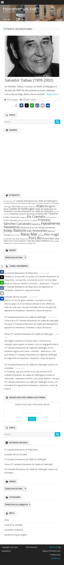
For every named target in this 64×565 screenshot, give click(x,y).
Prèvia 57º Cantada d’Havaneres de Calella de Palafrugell (28, 334)
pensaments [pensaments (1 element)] (8, 239)
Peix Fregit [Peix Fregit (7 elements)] (51, 234)
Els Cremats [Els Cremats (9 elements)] (36, 216)
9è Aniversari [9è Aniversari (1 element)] (8, 201)
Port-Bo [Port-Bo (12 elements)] (35, 237)
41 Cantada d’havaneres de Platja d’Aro (21, 273)
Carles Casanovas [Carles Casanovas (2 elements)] (11, 217)
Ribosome (53, 547)
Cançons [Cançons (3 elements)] (14, 213)
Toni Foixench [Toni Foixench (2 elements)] (19, 241)
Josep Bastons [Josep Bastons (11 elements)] (15, 230)
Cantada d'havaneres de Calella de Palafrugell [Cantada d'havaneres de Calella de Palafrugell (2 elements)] (33, 211)
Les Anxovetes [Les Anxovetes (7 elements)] (37, 230)
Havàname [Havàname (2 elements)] (25, 227)
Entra (6, 520)
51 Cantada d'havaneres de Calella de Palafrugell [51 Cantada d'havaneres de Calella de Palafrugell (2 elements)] (34, 201)
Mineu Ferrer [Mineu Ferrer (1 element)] (15, 235)
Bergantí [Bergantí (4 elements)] (50, 206)
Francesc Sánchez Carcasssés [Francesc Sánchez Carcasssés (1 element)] (27, 220)
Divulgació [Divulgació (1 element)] (22, 217)
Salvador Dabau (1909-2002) (29, 80)
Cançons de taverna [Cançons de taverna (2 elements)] (27, 213)
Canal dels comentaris (13, 530)
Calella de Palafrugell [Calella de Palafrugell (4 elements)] (21, 208)
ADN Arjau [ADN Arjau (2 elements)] (16, 206)
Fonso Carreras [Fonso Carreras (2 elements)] (10, 220)
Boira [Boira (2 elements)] (6, 209)
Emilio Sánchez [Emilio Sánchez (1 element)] (51, 217)
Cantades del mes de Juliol (15, 297)
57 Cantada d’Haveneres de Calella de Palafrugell (25, 317)
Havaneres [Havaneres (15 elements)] (50, 223)
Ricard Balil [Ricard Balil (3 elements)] (48, 238)
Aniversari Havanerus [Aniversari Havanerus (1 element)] (28, 207)
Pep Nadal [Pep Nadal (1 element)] (16, 239)
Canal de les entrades (13, 525)
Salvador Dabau (29, 99)
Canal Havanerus (19, 266)
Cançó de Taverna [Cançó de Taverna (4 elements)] (47, 213)
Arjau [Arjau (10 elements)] (40, 205)
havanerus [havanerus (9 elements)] (12, 227)
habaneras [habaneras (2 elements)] (35, 224)
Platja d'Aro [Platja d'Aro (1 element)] (24, 239)
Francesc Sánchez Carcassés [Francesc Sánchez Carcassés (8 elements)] (27, 222)
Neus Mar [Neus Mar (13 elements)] (29, 234)
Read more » (53, 94)
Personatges (12, 99)
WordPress (55, 558)
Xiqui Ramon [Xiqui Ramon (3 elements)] (42, 240)
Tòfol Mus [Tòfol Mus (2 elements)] (30, 241)
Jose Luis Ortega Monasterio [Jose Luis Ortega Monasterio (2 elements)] (42, 227)
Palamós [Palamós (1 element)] (41, 235)
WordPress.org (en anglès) (15, 534)
